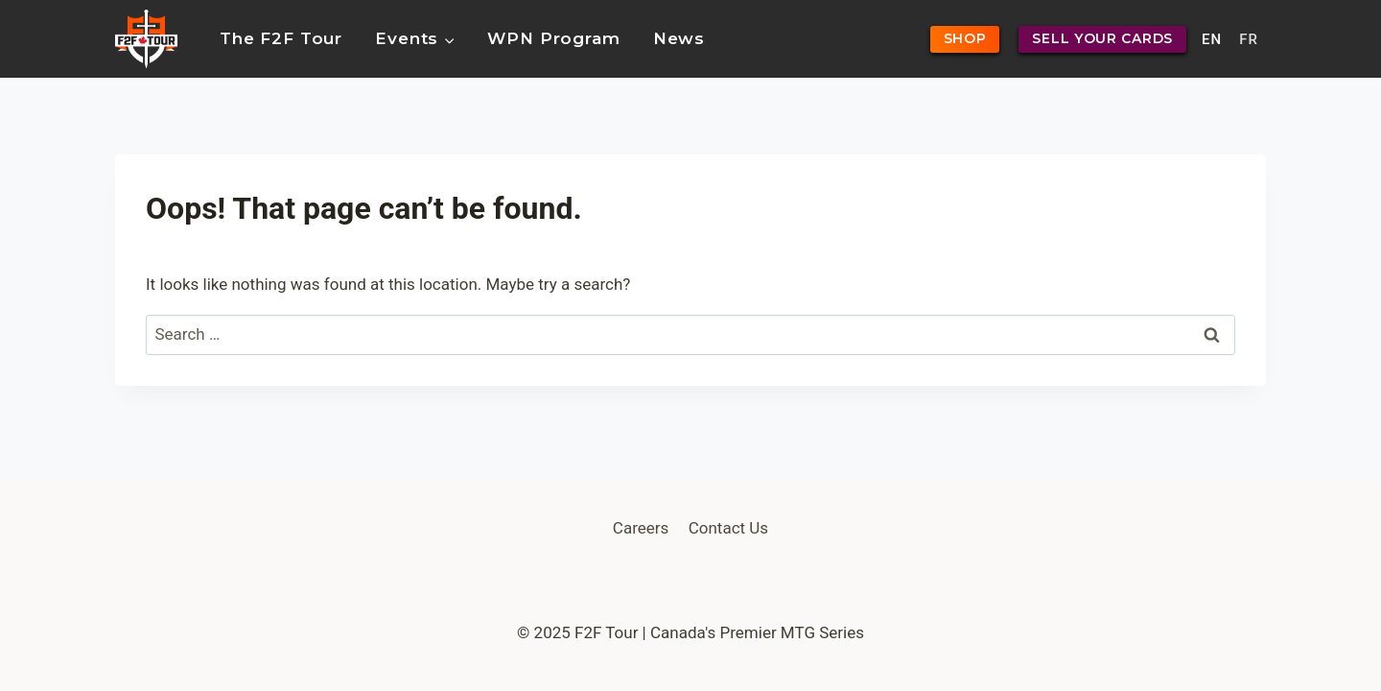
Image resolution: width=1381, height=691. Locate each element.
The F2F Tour (281, 38)
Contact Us (728, 527)
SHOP (965, 38)
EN (1212, 39)
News (679, 38)
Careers (640, 527)
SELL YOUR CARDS (1102, 38)
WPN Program (553, 38)
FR (1248, 39)
